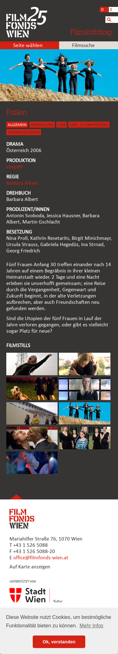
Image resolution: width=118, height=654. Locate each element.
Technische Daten (24, 132)
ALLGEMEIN (17, 125)
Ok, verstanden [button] (59, 641)
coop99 (14, 167)
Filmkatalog (91, 31)
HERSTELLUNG (42, 125)
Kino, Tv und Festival (89, 125)
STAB (61, 125)
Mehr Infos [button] (92, 625)
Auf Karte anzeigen (29, 567)
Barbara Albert (22, 183)
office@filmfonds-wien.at (40, 558)
